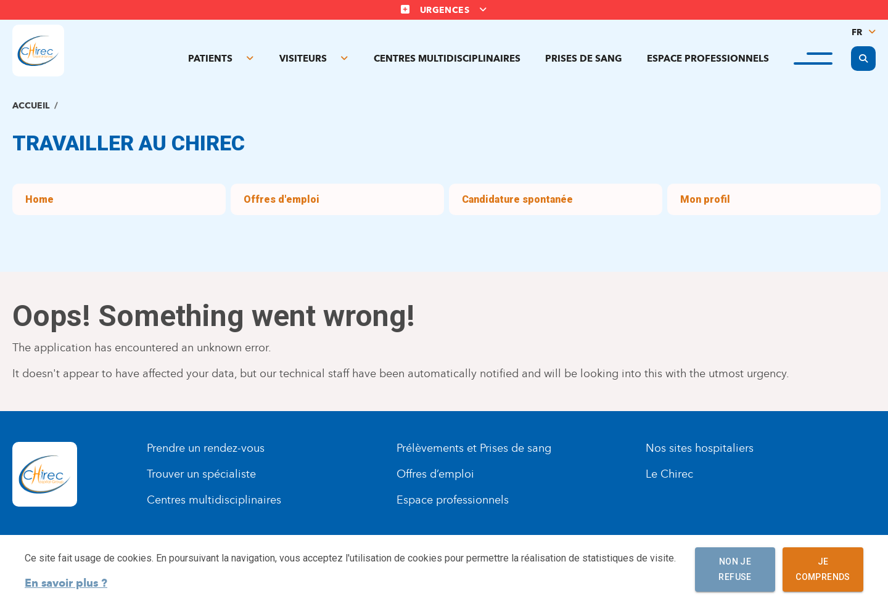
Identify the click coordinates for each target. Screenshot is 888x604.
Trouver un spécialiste (201, 474)
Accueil (30, 105)
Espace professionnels (708, 58)
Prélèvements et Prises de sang (474, 448)
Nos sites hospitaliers (700, 448)
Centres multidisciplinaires (447, 58)
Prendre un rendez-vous (206, 448)
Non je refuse (735, 569)
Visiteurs (303, 58)
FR (857, 32)
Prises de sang (583, 58)
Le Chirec (669, 474)
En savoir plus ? (66, 583)
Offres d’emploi (435, 474)
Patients (210, 58)
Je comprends (823, 569)
